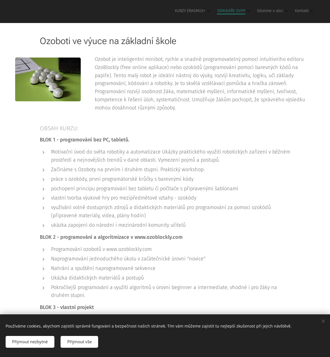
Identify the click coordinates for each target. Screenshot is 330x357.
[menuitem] (276, 11)
